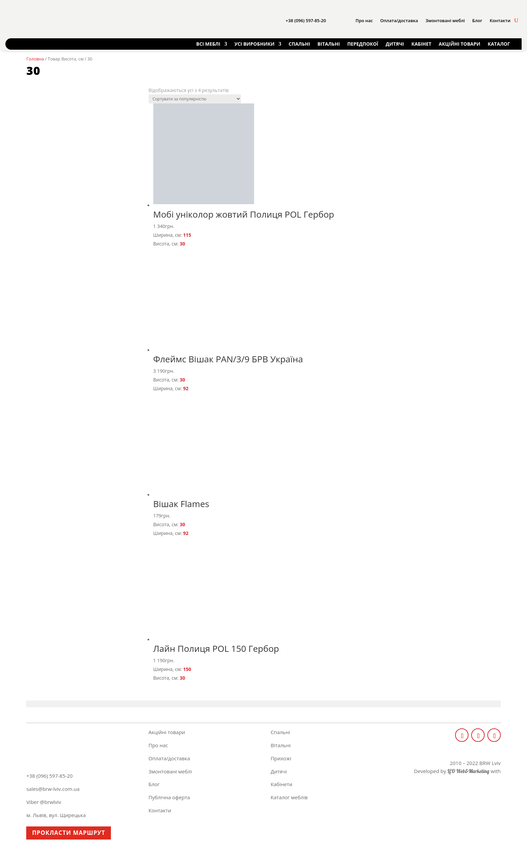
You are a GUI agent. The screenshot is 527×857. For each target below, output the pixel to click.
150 (187, 669)
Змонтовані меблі (445, 20)
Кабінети (281, 784)
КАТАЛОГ (499, 44)
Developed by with (457, 771)
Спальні (280, 732)
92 (186, 388)
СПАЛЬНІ (299, 44)
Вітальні (281, 745)
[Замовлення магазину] (195, 98)
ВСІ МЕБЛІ (208, 44)
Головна (35, 59)
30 (182, 243)
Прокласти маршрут (68, 833)
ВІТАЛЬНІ (329, 44)
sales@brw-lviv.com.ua (52, 788)
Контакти (500, 20)
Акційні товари (167, 732)
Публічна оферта (169, 797)
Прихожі (281, 758)
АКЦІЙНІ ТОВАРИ (459, 44)
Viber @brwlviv (43, 802)
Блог (477, 20)
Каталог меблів (289, 797)
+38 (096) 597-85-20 (306, 20)
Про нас (364, 20)
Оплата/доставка (399, 20)
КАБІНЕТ (421, 44)
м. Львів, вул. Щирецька (56, 815)
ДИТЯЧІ (395, 44)
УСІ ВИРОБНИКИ (254, 44)
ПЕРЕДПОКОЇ (362, 44)
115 (187, 235)
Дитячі (279, 771)
